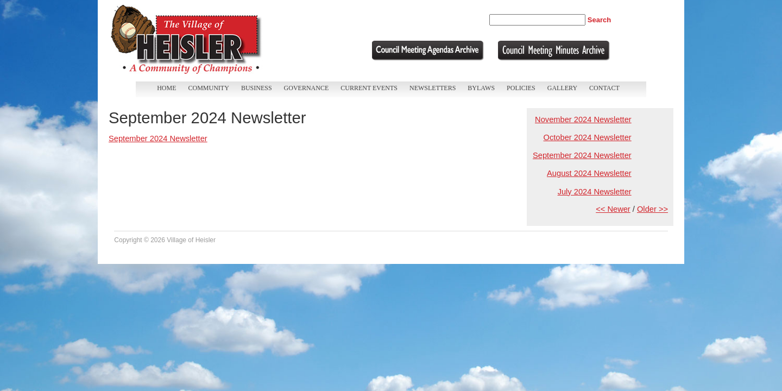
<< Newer (613, 209)
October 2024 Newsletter (588, 137)
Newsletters (432, 88)
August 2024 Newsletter (589, 173)
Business (256, 88)
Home (166, 88)
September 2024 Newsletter (582, 155)
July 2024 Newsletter (595, 191)
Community (208, 88)
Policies (521, 88)
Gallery (562, 88)
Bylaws (481, 88)
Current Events (369, 88)
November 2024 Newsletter (583, 119)
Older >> (652, 209)
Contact (604, 88)
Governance (306, 88)
